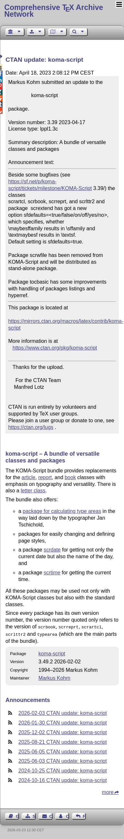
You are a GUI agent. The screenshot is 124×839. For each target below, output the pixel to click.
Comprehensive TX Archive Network (53, 10)
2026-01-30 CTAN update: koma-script (62, 721)
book (70, 477)
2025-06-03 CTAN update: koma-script (62, 759)
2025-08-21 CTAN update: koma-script (62, 740)
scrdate (52, 549)
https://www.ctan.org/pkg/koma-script (55, 348)
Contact (51, 815)
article (29, 477)
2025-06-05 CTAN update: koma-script (62, 750)
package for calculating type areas (62, 511)
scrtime (52, 572)
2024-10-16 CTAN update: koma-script (62, 779)
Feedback (84, 815)
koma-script (51, 652)
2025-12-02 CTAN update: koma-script (62, 731)
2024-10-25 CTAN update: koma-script (62, 769)
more (108, 791)
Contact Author (67, 815)
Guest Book (17, 815)
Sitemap (34, 815)
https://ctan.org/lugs (30, 427)
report (45, 477)
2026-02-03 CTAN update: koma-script (62, 712)
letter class (33, 490)
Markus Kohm (54, 676)
